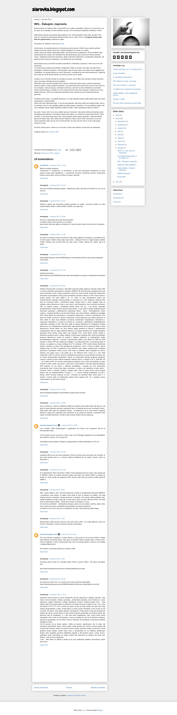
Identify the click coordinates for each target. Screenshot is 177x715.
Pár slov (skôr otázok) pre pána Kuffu (127, 103)
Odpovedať (44, 178)
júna (119, 135)
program (56, 153)
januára (121, 148)
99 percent (45, 153)
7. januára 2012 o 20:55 (69, 425)
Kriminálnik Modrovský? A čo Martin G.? (127, 157)
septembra (122, 125)
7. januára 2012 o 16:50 (57, 216)
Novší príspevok (41, 688)
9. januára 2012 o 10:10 (57, 579)
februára (121, 144)
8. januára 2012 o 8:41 (68, 534)
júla (119, 131)
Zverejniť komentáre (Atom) (76, 695)
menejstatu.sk (118, 198)
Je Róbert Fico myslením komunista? (127, 89)
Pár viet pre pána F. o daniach (124, 85)
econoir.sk (117, 202)
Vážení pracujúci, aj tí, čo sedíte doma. (127, 69)
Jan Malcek (44, 165)
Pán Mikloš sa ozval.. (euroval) (124, 81)
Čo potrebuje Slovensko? (122, 77)
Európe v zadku (119, 99)
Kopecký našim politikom (126, 165)
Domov (69, 688)
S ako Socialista (119, 73)
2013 (118, 115)
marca (120, 141)
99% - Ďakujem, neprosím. (127, 161)
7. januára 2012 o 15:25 (57, 165)
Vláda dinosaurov (123, 173)
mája (120, 138)
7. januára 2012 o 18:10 (57, 286)
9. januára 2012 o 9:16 (57, 559)
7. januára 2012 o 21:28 (57, 452)
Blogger (100, 710)
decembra (122, 121)
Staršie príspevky (98, 688)
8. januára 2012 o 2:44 (57, 518)
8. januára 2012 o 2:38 (57, 490)
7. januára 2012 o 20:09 (57, 403)
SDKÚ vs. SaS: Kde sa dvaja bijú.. (126, 152)
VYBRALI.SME (53, 132)
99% (51, 153)
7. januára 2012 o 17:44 (57, 270)
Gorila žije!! (121, 177)
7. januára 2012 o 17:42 (57, 254)
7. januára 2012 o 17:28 (57, 234)
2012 (118, 118)
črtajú (62, 44)
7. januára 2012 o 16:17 (57, 201)
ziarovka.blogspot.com (53, 9)
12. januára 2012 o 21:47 (57, 594)
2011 (118, 182)
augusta (121, 128)
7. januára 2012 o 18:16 (57, 389)
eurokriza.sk (117, 194)
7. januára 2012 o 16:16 (57, 185)
